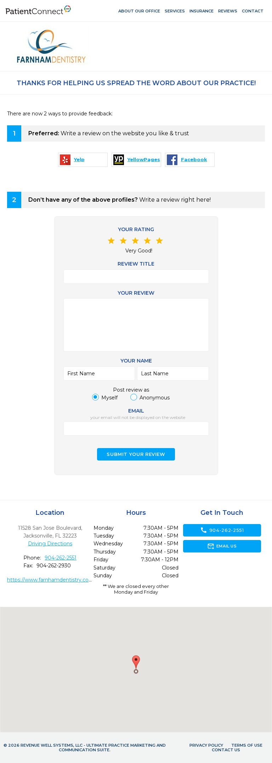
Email (136, 411)
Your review (136, 293)
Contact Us (226, 749)
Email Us (222, 546)
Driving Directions (50, 543)
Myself (109, 397)
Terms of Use (246, 745)
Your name (136, 361)
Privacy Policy (206, 745)
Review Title (136, 264)
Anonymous (155, 397)
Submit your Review (136, 454)
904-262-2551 (60, 558)
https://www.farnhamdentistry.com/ (51, 580)
